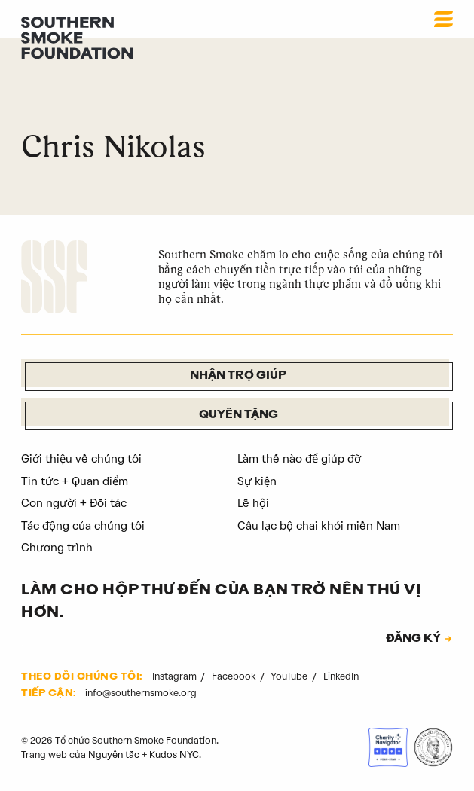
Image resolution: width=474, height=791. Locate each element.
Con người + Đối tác (74, 503)
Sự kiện (257, 481)
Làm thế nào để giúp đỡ (299, 459)
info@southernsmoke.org (141, 692)
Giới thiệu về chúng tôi (81, 459)
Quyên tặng (238, 415)
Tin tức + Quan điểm (74, 481)
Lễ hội (253, 503)
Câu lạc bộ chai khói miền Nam (318, 526)
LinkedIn (341, 676)
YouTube (290, 676)
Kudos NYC (174, 754)
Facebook (235, 676)
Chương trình (57, 547)
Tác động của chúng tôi (83, 526)
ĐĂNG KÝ (413, 639)
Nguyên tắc (113, 754)
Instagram (175, 676)
